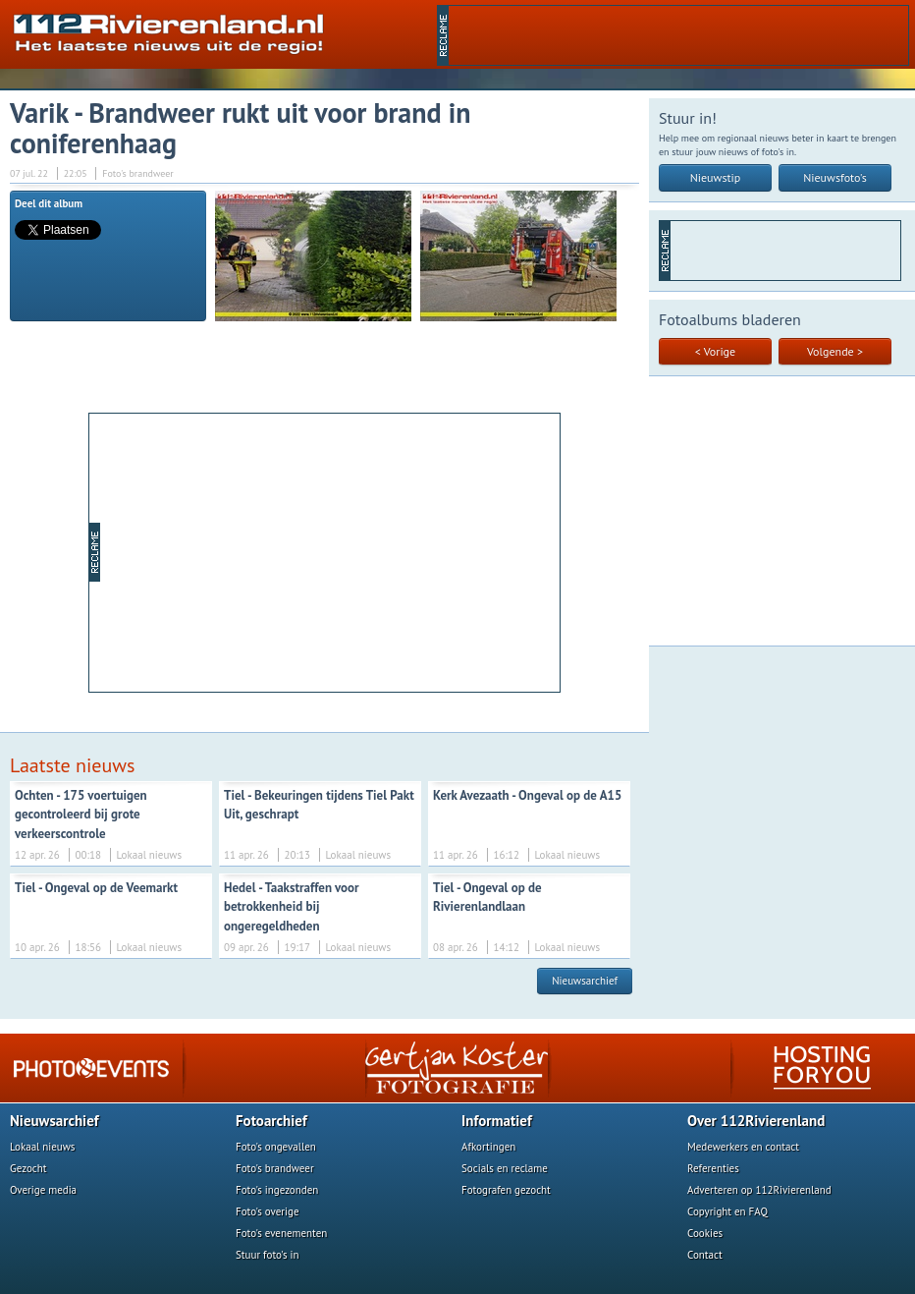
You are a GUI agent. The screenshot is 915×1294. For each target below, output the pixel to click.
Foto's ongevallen (276, 1146)
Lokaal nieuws (42, 1146)
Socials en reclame (504, 1168)
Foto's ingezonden (277, 1190)
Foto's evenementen (281, 1233)
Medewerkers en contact (743, 1146)
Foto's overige (267, 1211)
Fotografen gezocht (506, 1190)
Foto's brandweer (275, 1168)
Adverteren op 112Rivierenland (759, 1190)
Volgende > (835, 351)
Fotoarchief (271, 1120)
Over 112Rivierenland (756, 1120)
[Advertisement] (330, 551)
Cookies (705, 1233)
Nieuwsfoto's (835, 177)
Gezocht (28, 1168)
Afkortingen (488, 1146)
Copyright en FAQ (727, 1211)
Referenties (713, 1168)
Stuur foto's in (267, 1255)
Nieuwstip (715, 177)
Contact (705, 1255)
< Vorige (715, 351)
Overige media (43, 1190)
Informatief (496, 1120)
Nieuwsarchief (585, 980)
